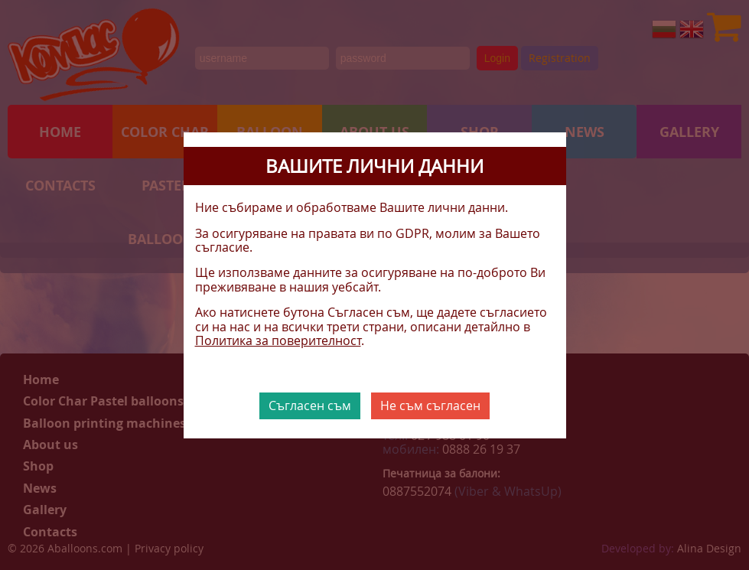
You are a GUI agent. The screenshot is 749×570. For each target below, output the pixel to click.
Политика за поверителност (278, 340)
